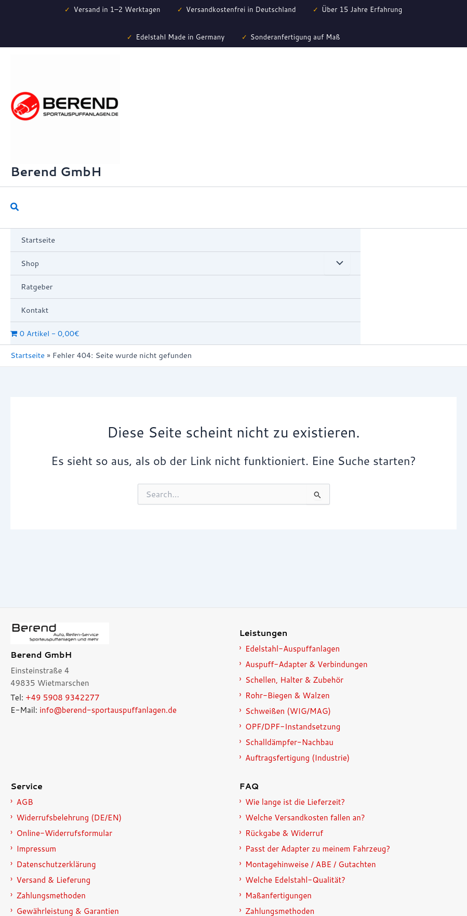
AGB (24, 801)
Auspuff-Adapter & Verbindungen (306, 664)
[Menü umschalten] (337, 263)
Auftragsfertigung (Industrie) (297, 757)
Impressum (36, 848)
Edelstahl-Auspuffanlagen (292, 648)
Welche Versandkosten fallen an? (305, 817)
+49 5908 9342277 (62, 697)
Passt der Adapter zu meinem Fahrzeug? (317, 848)
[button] (15, 208)
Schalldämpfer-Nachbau (289, 742)
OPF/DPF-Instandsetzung (292, 726)
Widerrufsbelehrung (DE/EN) (69, 817)
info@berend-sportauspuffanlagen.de (108, 710)
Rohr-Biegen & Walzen (287, 695)
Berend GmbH (55, 171)
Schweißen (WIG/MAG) (288, 711)
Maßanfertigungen (278, 895)
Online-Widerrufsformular (64, 833)
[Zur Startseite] (119, 633)
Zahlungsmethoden (50, 895)
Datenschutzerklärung (56, 864)
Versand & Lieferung (53, 879)
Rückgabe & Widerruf (284, 833)
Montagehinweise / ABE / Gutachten (310, 864)
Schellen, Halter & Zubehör (294, 679)
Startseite (27, 355)
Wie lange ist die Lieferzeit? (295, 801)
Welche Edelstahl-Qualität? (295, 879)
